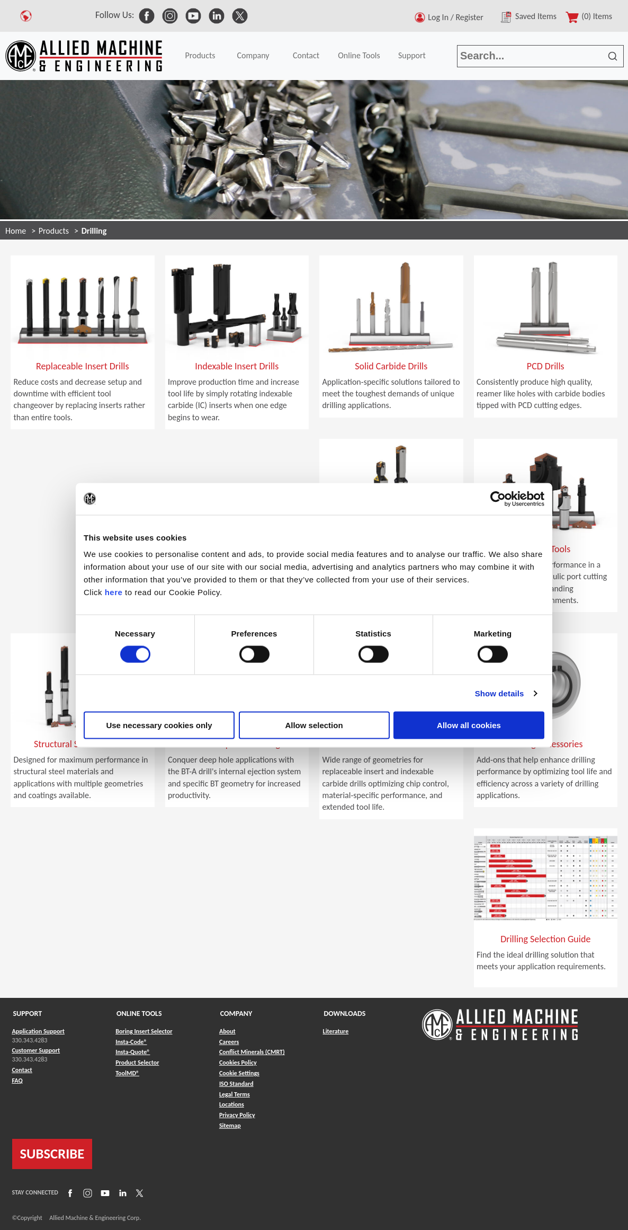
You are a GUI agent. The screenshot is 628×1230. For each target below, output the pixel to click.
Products (200, 55)
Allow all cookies (469, 725)
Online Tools (359, 55)
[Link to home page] (83, 56)
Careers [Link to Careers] (229, 1042)
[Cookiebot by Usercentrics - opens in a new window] (498, 499)
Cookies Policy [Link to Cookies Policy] (238, 1062)
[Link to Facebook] (69, 1192)
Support (412, 55)
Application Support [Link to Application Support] (38, 1031)
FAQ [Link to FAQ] (17, 1080)
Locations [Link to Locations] (231, 1104)
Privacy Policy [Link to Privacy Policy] (237, 1115)
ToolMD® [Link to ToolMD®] (127, 1073)
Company (253, 55)
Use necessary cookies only (159, 725)
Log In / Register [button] (457, 17)
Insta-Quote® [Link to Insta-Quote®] (132, 1052)
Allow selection (314, 725)
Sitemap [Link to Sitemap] (230, 1125)
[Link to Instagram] (86, 1192)
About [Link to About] (227, 1031)
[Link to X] (138, 1192)
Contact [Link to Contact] (22, 1070)
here (114, 592)
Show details (499, 692)
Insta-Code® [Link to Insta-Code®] (131, 1042)
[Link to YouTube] (104, 1192)
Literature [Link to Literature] (336, 1031)
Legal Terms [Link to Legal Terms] (234, 1094)
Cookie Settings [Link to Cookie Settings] (239, 1073)
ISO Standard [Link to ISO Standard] (236, 1083)
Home (15, 231)
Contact (306, 55)
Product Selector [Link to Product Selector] (137, 1062)
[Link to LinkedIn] (121, 1192)
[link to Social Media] (146, 15)
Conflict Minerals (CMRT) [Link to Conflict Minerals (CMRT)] (252, 1052)
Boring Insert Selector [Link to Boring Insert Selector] (143, 1031)
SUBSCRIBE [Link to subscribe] (52, 1153)
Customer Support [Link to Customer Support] (36, 1050)
